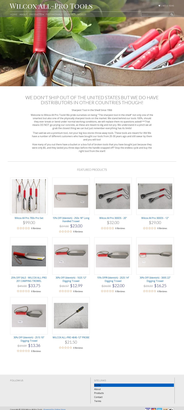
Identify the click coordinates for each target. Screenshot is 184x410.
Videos (82, 14)
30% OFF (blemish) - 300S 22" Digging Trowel (155, 279)
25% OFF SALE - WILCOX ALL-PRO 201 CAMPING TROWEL (29, 279)
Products (36, 14)
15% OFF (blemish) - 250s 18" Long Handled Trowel (71, 219)
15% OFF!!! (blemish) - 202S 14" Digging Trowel (113, 279)
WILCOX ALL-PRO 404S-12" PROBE (71, 337)
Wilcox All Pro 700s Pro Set (29, 218)
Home (13, 14)
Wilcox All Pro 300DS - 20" (113, 218)
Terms (97, 401)
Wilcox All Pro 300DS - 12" (155, 218)
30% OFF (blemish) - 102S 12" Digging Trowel (71, 279)
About (23, 14)
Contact (70, 14)
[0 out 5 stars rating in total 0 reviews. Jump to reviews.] (29, 228)
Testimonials (54, 14)
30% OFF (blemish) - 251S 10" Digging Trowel (29, 339)
